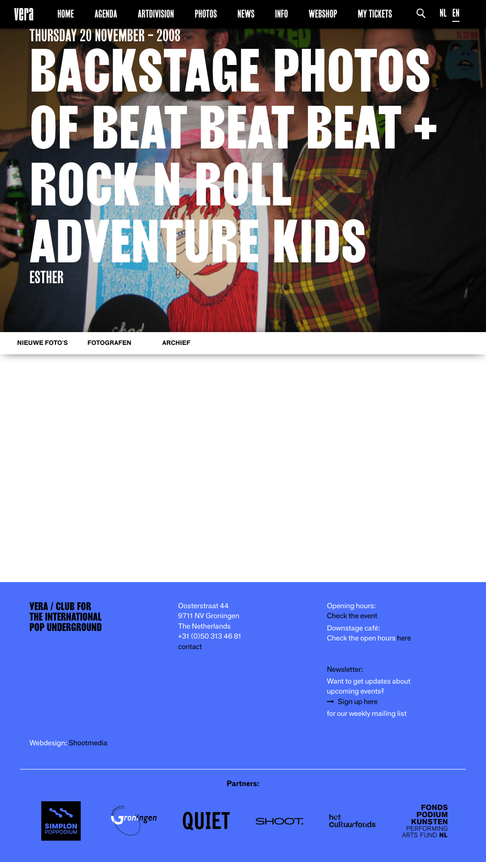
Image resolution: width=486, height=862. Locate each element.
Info (281, 13)
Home (65, 13)
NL (443, 13)
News (245, 13)
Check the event (352, 616)
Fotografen (109, 343)
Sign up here (358, 702)
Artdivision (156, 13)
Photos (206, 13)
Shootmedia (88, 743)
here (404, 638)
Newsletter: (345, 670)
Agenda (105, 13)
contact (190, 647)
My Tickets (375, 13)
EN (455, 13)
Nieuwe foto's (42, 343)
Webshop (322, 13)
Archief (176, 343)
